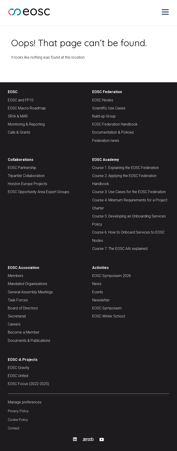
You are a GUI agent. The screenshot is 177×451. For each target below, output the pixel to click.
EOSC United (18, 376)
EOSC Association (23, 267)
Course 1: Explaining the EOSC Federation (125, 168)
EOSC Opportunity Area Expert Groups (38, 192)
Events (97, 292)
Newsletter (101, 300)
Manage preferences (24, 402)
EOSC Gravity (18, 367)
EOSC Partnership (22, 168)
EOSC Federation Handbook (115, 124)
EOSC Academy (105, 159)
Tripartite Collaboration (26, 176)
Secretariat (17, 316)
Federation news (105, 140)
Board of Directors (23, 308)
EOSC (13, 92)
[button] (165, 12)
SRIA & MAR (18, 116)
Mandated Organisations (27, 284)
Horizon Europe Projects (27, 184)
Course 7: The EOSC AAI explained (120, 248)
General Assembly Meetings (30, 292)
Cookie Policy (18, 420)
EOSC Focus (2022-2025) (28, 384)
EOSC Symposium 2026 (111, 276)
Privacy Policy (18, 411)
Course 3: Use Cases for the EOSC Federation (129, 192)
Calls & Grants (19, 132)
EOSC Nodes (102, 100)
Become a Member (23, 332)
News (96, 284)
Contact (13, 428)
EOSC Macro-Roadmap (27, 108)
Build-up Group (104, 116)
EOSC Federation (107, 92)
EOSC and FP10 (20, 100)
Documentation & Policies (113, 132)
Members (15, 276)
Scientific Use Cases (108, 108)
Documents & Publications (29, 340)
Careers (14, 324)
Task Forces (18, 300)
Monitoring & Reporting (26, 124)
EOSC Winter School (108, 316)
